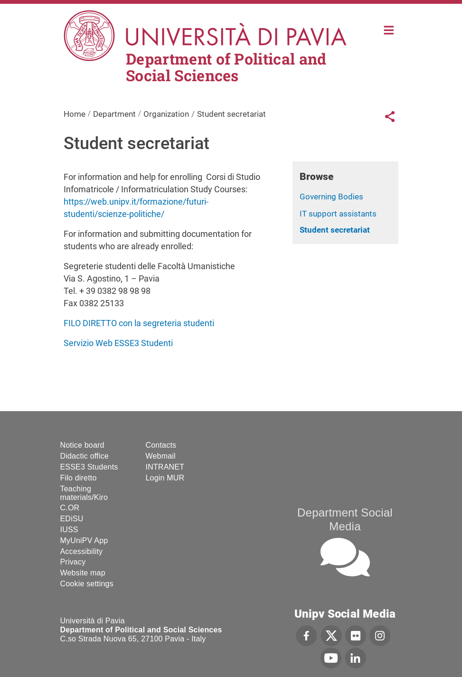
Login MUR (165, 478)
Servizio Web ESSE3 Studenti (118, 343)
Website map (82, 573)
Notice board (82, 445)
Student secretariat (335, 230)
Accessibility (81, 551)
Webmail (161, 456)
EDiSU (72, 519)
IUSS (69, 530)
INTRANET (165, 467)
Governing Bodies (331, 196)
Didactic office (84, 456)
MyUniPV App (84, 540)
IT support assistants (338, 213)
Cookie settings (86, 584)
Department (114, 114)
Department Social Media (345, 519)
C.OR (70, 508)
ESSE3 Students (89, 467)
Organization (166, 114)
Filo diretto (78, 478)
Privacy (73, 562)
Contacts (161, 445)
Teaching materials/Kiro (84, 493)
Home (389, 29)
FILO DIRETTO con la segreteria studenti (139, 323)
